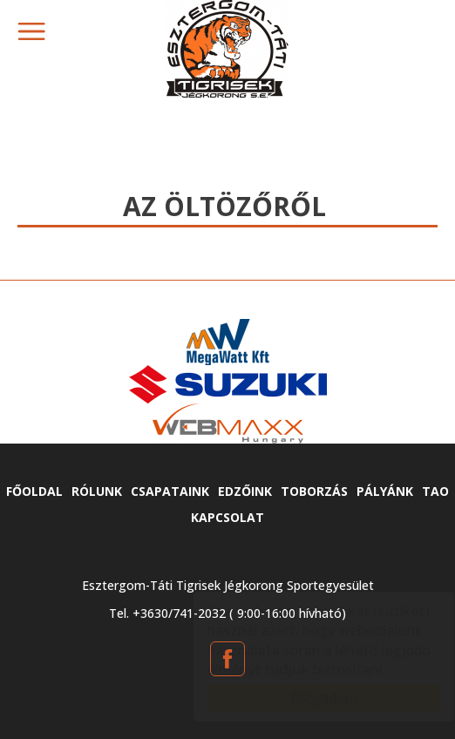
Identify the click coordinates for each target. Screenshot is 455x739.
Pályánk (385, 491)
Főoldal (34, 491)
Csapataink (170, 491)
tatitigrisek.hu (227, 49)
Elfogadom (307, 698)
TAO (435, 491)
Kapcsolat (227, 517)
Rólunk (96, 491)
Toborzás (314, 491)
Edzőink (245, 491)
